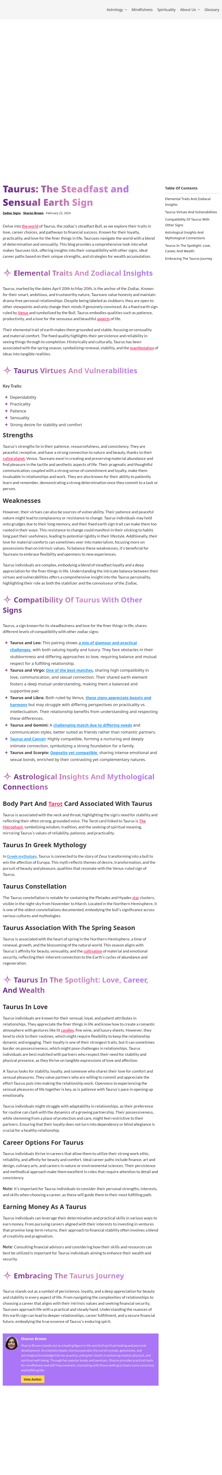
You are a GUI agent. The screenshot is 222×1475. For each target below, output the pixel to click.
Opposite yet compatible (74, 755)
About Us (188, 11)
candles (68, 1033)
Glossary (211, 11)
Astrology (115, 11)
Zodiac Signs (12, 217)
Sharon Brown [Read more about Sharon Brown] (33, 217)
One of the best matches (70, 673)
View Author (33, 1382)
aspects (104, 322)
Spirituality (166, 11)
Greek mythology (23, 859)
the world (30, 229)
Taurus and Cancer (28, 742)
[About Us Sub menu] (199, 11)
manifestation (143, 351)
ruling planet (14, 461)
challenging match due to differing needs (94, 728)
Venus (23, 316)
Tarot (56, 807)
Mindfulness (142, 11)
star (136, 900)
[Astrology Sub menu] (126, 11)
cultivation (94, 954)
